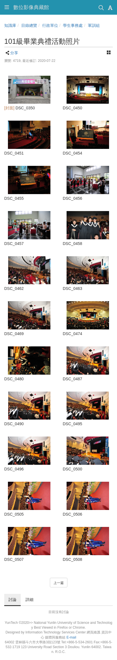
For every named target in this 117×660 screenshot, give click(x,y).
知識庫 (10, 25)
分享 (14, 53)
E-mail (71, 637)
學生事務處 (73, 25)
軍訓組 (94, 25)
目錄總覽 (29, 25)
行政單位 (50, 25)
